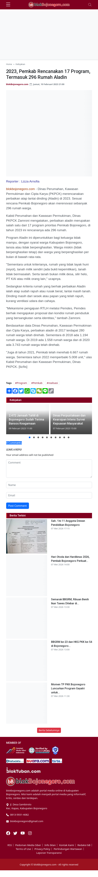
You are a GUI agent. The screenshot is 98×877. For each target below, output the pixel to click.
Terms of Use (23, 849)
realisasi (53, 383)
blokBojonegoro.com (17, 84)
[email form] (49, 495)
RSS (9, 845)
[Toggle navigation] (90, 4)
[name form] (49, 485)
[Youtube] (23, 832)
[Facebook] (8, 832)
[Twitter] (15, 832)
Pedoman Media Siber (28, 845)
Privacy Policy (42, 849)
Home (9, 64)
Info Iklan (50, 845)
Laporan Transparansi (49, 853)
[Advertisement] (49, 34)
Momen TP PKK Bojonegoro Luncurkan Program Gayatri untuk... (68, 688)
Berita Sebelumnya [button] (49, 730)
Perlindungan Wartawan (68, 849)
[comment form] (49, 468)
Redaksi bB (84, 845)
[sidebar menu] (8, 4)
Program (22, 383)
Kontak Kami (66, 845)
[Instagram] (30, 832)
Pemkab (37, 383)
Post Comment (17, 506)
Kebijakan (20, 64)
